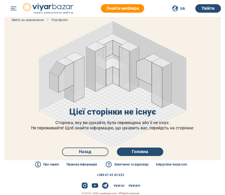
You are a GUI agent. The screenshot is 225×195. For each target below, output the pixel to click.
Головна (140, 151)
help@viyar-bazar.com (171, 164)
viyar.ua (119, 185)
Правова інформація (81, 164)
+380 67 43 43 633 (110, 175)
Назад (85, 151)
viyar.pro (134, 185)
